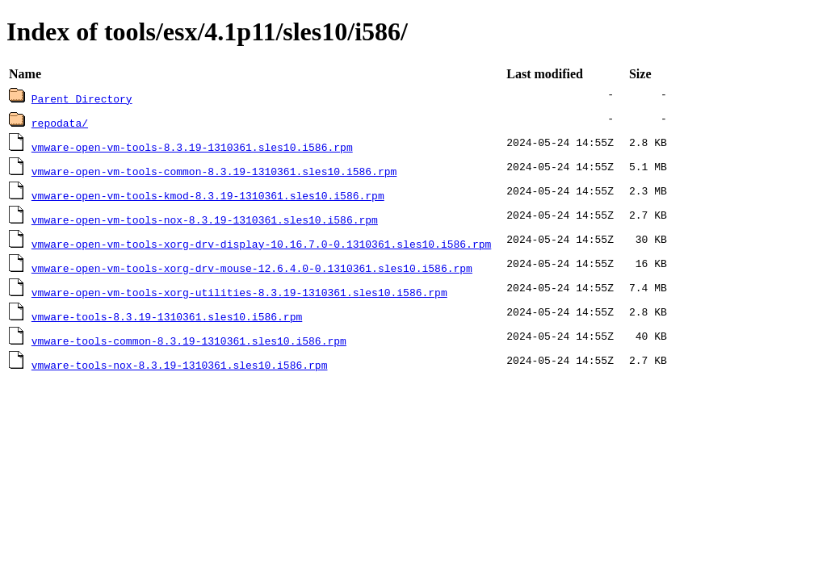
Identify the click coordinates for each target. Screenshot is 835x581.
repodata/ (59, 122)
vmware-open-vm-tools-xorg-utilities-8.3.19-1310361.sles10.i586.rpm (239, 292)
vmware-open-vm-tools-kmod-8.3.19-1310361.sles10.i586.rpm (207, 195)
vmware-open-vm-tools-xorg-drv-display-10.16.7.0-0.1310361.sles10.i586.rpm (261, 243)
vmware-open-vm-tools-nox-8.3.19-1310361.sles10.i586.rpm (204, 219)
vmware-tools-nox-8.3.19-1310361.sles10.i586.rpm (179, 364)
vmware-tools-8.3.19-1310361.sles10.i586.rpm (166, 316)
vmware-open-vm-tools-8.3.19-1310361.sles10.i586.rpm (192, 147)
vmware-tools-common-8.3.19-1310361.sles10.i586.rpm (188, 340)
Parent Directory (81, 98)
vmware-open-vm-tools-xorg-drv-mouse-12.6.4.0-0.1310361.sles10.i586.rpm (251, 268)
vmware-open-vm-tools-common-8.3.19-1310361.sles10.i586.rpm (214, 171)
